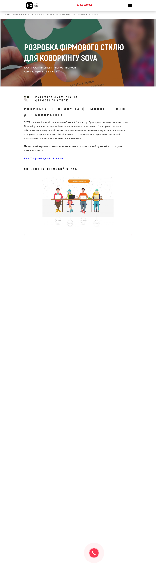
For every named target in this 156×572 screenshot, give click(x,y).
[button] (28, 235)
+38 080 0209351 (83, 5)
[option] (78, 207)
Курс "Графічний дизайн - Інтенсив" (44, 158)
